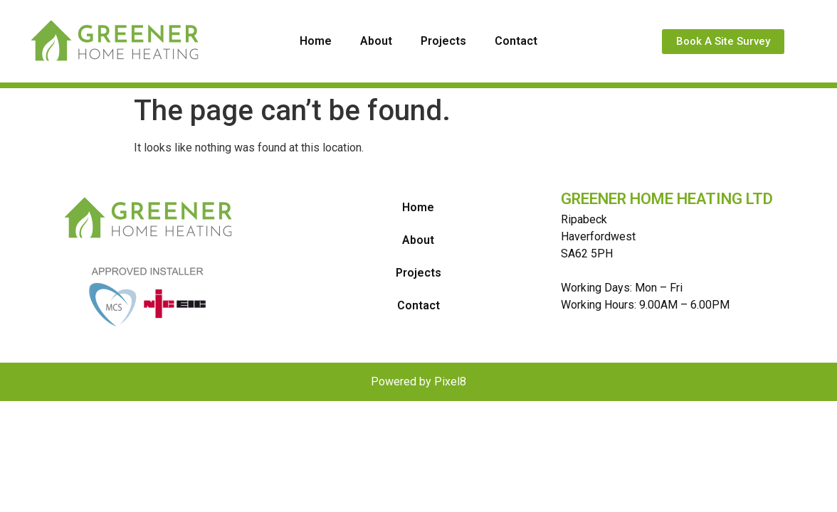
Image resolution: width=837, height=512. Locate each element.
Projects (443, 41)
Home (316, 41)
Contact (516, 41)
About (376, 41)
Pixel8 (450, 381)
